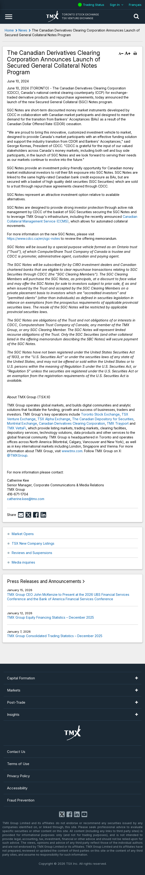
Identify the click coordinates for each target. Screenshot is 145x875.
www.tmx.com (72, 451)
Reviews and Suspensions (32, 553)
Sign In (115, 5)
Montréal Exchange (22, 423)
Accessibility (17, 788)
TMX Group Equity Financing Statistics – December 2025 (50, 617)
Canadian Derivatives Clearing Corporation (72, 423)
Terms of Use (18, 764)
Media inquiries (23, 562)
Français (135, 5)
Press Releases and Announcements (44, 581)
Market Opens (23, 534)
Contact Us (16, 751)
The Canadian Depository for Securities (103, 419)
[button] (136, 16)
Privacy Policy (18, 776)
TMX (111, 423)
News (23, 30)
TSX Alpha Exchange (53, 419)
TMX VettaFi (16, 428)
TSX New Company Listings (33, 543)
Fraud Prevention (20, 800)
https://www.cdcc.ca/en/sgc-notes (33, 238)
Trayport (122, 423)
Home (9, 30)
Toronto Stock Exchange (100, 414)
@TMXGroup (17, 455)
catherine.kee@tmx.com (25, 499)
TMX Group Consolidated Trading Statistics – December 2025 (54, 636)
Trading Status (94, 4)
